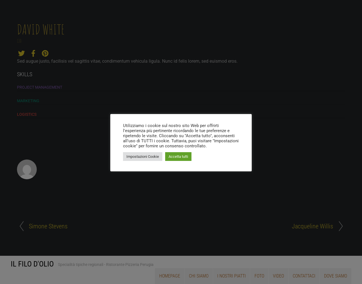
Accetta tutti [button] (178, 156)
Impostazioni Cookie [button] (142, 156)
